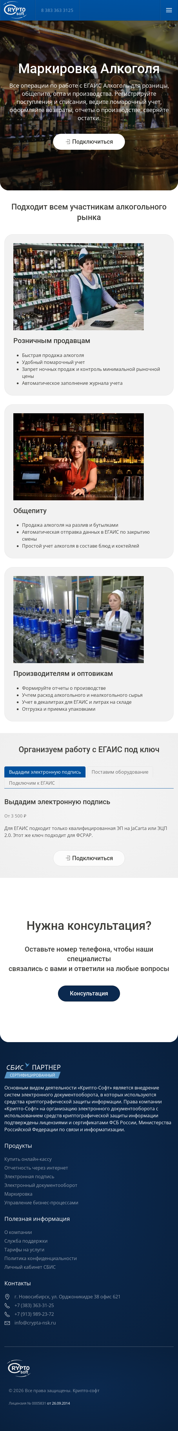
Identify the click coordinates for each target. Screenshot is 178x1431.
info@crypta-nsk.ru (34, 1323)
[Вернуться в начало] (17, 10)
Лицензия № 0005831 (27, 1403)
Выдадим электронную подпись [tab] (45, 772)
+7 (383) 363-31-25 (33, 1305)
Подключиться (89, 145)
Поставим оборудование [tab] (120, 772)
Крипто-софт (85, 1390)
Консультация (89, 993)
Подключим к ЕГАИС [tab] (32, 783)
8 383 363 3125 (57, 10)
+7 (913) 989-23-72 (33, 1314)
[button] (169, 10)
